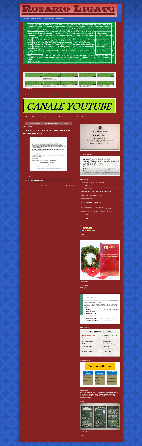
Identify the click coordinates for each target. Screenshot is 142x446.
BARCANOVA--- (37, 93)
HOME (24, 93)
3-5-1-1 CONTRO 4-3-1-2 (87, 214)
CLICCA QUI (83, 288)
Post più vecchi (70, 185)
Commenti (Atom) (31, 188)
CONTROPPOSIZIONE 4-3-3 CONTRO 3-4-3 (92, 207)
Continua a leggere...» (28, 176)
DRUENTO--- (30, 93)
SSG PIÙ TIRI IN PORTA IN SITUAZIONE (91, 203)
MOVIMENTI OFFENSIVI (87, 198)
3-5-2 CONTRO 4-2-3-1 (86, 185)
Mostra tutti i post (62, 123)
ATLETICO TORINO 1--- (55, 93)
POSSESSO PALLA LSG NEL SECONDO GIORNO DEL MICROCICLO (98, 211)
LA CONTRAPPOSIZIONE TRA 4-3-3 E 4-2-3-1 (92, 182)
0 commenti (26, 180)
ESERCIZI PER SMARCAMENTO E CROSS (92, 195)
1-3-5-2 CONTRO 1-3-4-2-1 (87, 219)
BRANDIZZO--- (45, 93)
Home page (44, 185)
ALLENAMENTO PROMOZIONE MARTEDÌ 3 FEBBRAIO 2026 (96, 191)
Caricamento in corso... (85, 236)
